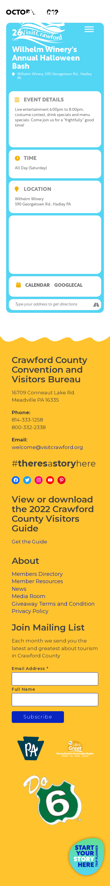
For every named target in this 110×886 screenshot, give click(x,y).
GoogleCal (68, 285)
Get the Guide (29, 542)
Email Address (30, 668)
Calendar (37, 285)
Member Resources (37, 581)
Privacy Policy (30, 611)
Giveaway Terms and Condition (53, 604)
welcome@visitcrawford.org (47, 447)
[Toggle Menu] (89, 29)
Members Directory (37, 574)
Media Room (28, 596)
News (19, 589)
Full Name (23, 689)
